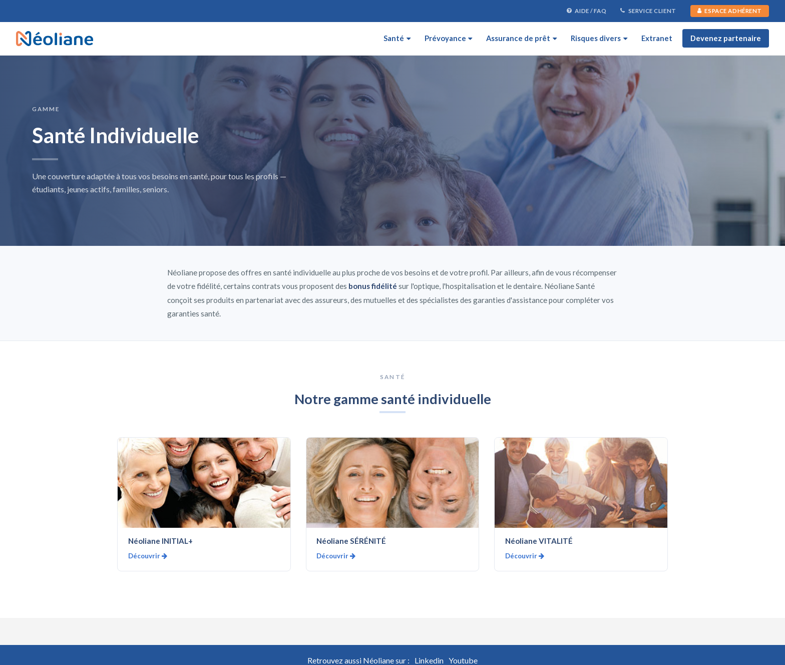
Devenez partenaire (725, 38)
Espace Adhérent (729, 11)
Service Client (648, 11)
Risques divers (599, 38)
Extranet (656, 38)
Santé (397, 38)
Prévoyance (449, 38)
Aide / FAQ (586, 11)
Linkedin (429, 660)
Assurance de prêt (521, 38)
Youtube (463, 660)
